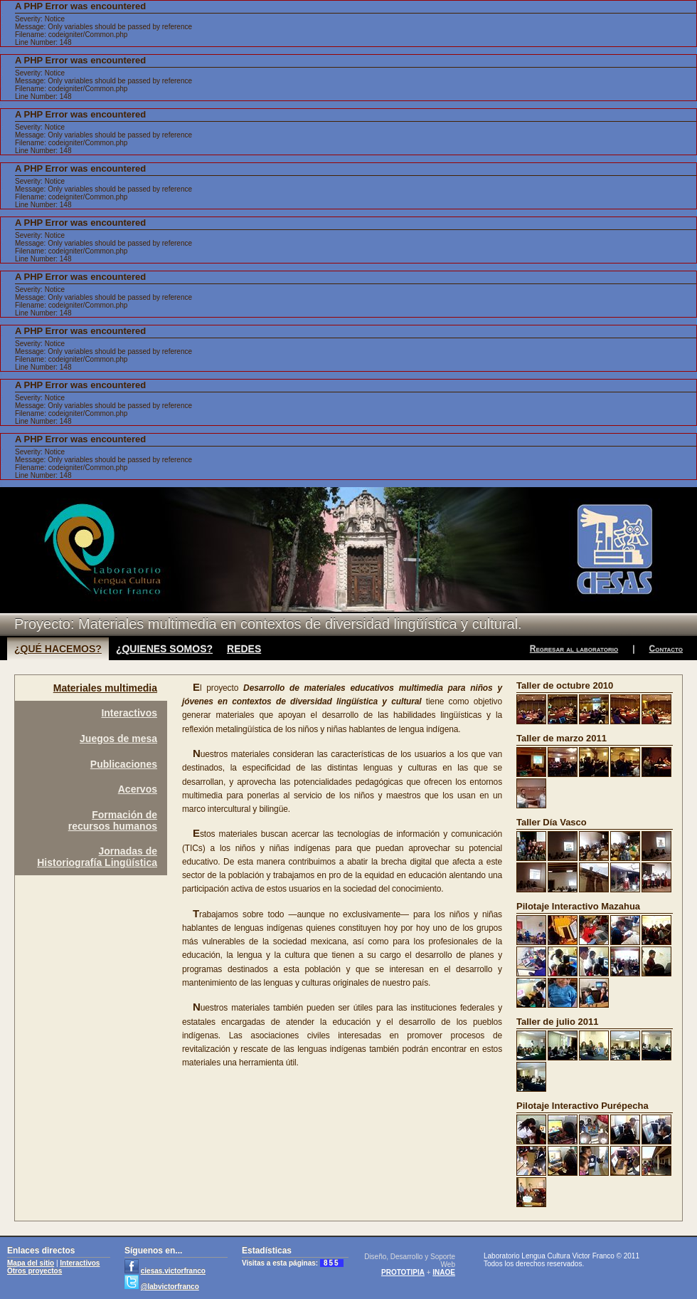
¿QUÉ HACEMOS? (58, 648)
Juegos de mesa (118, 738)
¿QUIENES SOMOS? (164, 648)
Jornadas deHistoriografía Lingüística (97, 856)
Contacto (666, 649)
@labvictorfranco (170, 1286)
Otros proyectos (34, 1271)
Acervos (137, 789)
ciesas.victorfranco (173, 1271)
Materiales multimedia (105, 688)
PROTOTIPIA (403, 1272)
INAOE (443, 1272)
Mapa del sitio (30, 1263)
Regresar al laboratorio (574, 649)
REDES (244, 648)
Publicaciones (123, 764)
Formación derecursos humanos (112, 820)
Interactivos (129, 713)
